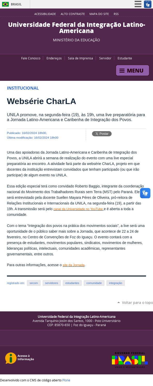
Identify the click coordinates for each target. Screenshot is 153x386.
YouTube (67, 47)
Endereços (54, 58)
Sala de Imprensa (80, 58)
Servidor (105, 58)
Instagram (86, 47)
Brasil (16, 4)
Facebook (73, 47)
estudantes (72, 283)
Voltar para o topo (137, 302)
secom (33, 283)
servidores (51, 283)
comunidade (94, 283)
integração (115, 283)
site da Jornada (73, 265)
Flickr (80, 47)
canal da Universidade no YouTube (78, 209)
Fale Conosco (30, 58)
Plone (66, 380)
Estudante (125, 58)
